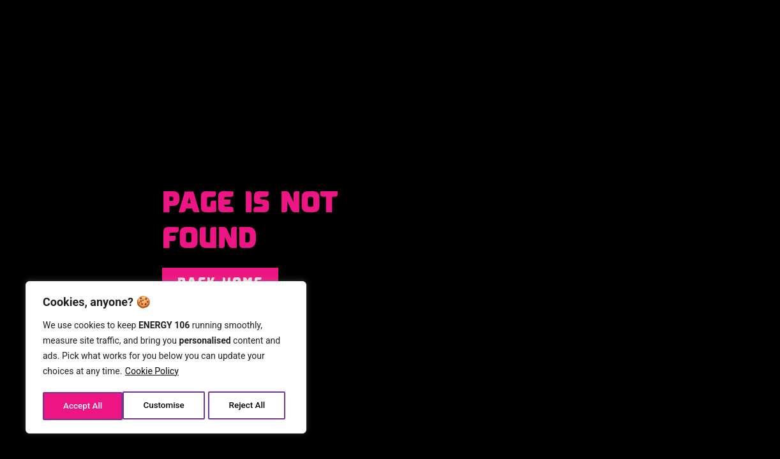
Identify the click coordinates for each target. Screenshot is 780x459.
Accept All (249, 406)
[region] (166, 358)
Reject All (167, 406)
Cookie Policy (152, 374)
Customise (83, 406)
